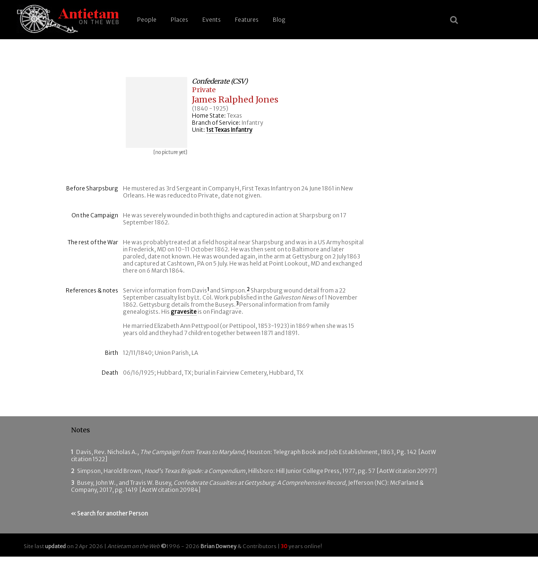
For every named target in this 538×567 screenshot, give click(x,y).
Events (211, 19)
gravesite (184, 311)
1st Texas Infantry (229, 129)
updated (55, 546)
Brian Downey (218, 546)
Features (247, 19)
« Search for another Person (109, 513)
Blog (279, 19)
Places (179, 19)
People (146, 19)
